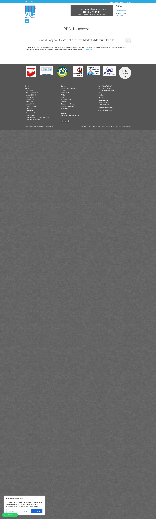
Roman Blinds (30, 104)
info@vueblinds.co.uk (106, 107)
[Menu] (27, 21)
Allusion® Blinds (31, 95)
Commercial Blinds (32, 113)
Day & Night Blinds (32, 93)
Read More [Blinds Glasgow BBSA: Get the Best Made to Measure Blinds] (88, 49)
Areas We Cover (66, 99)
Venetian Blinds (31, 99)
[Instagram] (68, 121)
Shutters (63, 86)
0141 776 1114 (92, 11)
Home (27, 86)
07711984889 (126, 2)
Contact (63, 102)
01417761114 (114, 2)
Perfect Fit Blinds (31, 106)
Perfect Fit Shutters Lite (69, 88)
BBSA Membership (37, 43)
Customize (12, 511)
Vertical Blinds (30, 97)
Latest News (45, 43)
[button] (10, 515)
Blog (62, 97)
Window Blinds (52, 43)
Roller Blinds (30, 90)
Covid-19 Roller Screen (33, 119)
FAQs (63, 95)
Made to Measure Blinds (54, 55)
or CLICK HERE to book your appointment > (92, 14)
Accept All (37, 511)
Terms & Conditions (67, 106)
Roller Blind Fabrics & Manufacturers (38, 117)
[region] (24, 505)
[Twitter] (65, 121)
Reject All (24, 511)
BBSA (28, 55)
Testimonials (65, 93)
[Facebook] (62, 121)
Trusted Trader (119, 15)
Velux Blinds (29, 102)
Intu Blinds (29, 108)
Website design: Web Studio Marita (45, 126)
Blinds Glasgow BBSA (43, 55)
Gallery (63, 90)
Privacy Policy (65, 108)
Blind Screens (30, 110)
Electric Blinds (30, 115)
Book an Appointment (68, 104)
